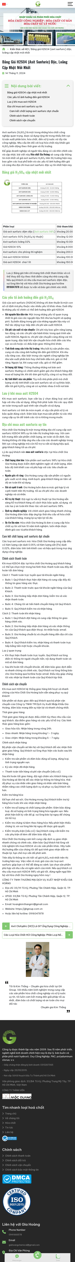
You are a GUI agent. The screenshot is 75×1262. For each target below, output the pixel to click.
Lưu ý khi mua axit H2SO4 (21, 101)
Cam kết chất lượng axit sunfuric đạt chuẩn (34, 111)
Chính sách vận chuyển (22, 120)
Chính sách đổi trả (14, 1160)
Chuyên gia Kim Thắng (53, 1007)
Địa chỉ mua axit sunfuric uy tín (24, 106)
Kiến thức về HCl (19, 49)
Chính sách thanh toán (22, 115)
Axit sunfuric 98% (44, 231)
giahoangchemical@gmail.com (24, 1245)
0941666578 (15, 1234)
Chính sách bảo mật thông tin (20, 1169)
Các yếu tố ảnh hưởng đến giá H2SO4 (28, 97)
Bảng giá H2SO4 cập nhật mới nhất (27, 92)
